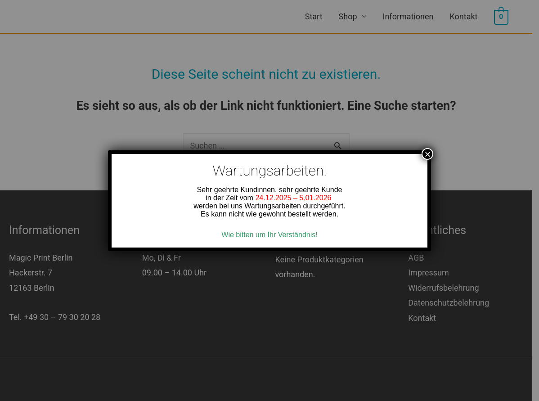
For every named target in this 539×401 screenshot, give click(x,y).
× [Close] (427, 154)
